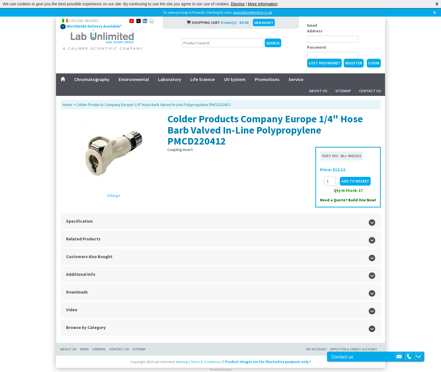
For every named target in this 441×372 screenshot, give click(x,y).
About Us (318, 90)
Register (353, 63)
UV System (235, 79)
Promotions (267, 79)
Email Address (314, 28)
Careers (98, 349)
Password (316, 47)
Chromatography (91, 79)
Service (296, 79)
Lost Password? (324, 63)
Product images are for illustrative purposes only (267, 362)
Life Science (202, 79)
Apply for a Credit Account (353, 349)
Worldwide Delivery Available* (94, 26)
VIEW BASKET (264, 23)
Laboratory (169, 79)
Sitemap (343, 90)
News (84, 349)
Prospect (226, 369)
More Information (263, 4)
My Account (316, 349)
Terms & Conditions (205, 362)
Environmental (134, 79)
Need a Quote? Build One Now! (348, 199)
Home (67, 104)
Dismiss (238, 4)
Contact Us (370, 90)
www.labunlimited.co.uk (252, 12)
